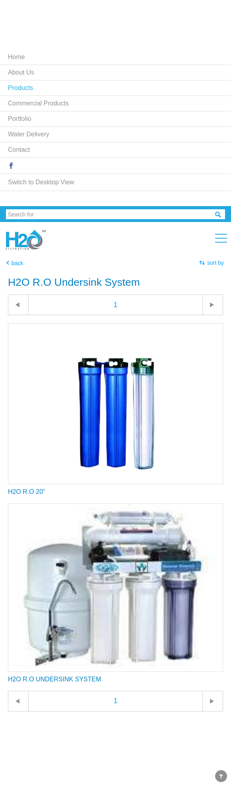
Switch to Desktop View (41, 182)
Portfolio (19, 118)
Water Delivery (28, 134)
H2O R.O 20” (26, 491)
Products (20, 87)
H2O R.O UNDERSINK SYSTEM (54, 679)
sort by (215, 263)
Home (16, 57)
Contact (19, 149)
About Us (21, 72)
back (17, 263)
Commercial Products (38, 103)
